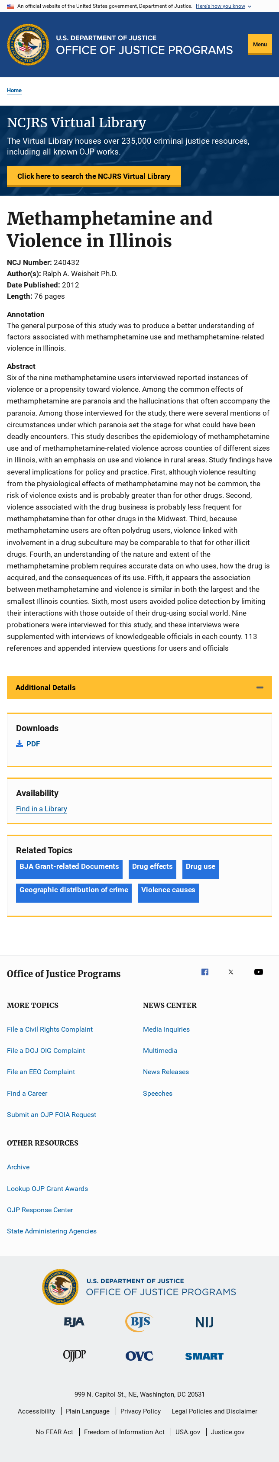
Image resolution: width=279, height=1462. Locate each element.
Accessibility (36, 1411)
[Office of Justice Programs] (28, 44)
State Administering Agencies (52, 1231)
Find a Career (27, 1093)
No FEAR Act (54, 1432)
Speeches (157, 1093)
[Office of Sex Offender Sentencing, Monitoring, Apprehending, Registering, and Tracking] (204, 1361)
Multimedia (160, 1050)
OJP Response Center (40, 1210)
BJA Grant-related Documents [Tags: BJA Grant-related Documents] (69, 866)
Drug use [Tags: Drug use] (200, 866)
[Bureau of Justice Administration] (74, 1328)
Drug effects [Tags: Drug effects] (152, 866)
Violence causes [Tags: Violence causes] (168, 889)
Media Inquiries (166, 1029)
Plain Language (88, 1411)
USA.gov (187, 1432)
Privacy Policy (140, 1411)
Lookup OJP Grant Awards (47, 1188)
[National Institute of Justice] (204, 1329)
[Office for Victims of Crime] (139, 1362)
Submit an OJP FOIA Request (51, 1114)
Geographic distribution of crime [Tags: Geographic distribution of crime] (73, 889)
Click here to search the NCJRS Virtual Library (94, 176)
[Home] (144, 45)
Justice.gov (227, 1432)
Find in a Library (41, 808)
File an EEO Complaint (41, 1072)
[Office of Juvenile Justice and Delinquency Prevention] (74, 1363)
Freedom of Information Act (124, 1432)
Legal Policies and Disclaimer (214, 1411)
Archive (18, 1167)
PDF (33, 743)
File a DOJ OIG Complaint (46, 1050)
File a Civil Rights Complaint (50, 1029)
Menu (260, 44)
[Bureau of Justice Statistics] (139, 1334)
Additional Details (46, 687)
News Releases (166, 1072)
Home (14, 90)
